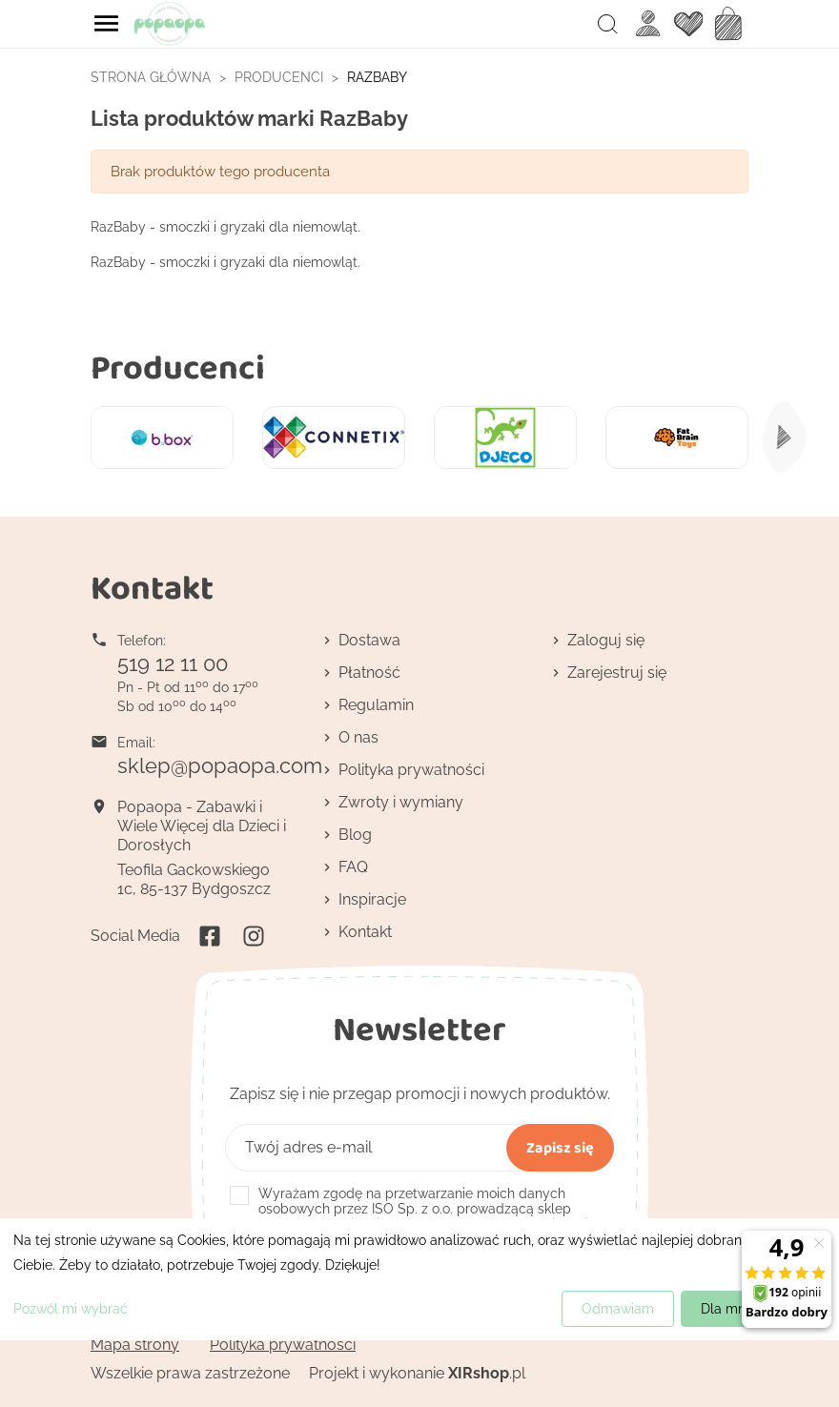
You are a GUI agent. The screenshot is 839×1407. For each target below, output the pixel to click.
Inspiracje (372, 899)
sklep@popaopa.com (219, 765)
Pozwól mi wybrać (70, 1308)
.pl (486, 1373)
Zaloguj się (606, 640)
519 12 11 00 (172, 663)
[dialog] (419, 1279)
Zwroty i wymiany (400, 802)
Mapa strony (135, 1345)
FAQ (353, 867)
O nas (358, 737)
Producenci (178, 366)
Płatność (369, 672)
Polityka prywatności (411, 770)
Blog (355, 835)
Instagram (253, 936)
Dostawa (369, 640)
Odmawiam (618, 1308)
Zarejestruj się (616, 672)
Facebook (209, 936)
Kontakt (365, 932)
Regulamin (376, 705)
